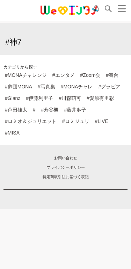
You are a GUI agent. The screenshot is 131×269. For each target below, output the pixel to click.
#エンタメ (63, 75)
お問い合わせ (65, 158)
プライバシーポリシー (65, 167)
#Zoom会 (90, 75)
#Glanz (12, 98)
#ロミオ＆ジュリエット (31, 121)
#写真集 (46, 86)
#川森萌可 (70, 98)
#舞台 (112, 75)
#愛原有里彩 (100, 98)
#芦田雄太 (16, 109)
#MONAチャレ (77, 86)
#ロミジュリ (75, 121)
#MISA (12, 133)
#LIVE (101, 121)
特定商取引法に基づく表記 (66, 177)
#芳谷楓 (50, 109)
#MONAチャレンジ (26, 75)
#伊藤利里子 (39, 98)
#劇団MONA (18, 86)
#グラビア (109, 86)
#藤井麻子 (75, 109)
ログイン (96, 8)
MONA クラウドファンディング (69, 10)
